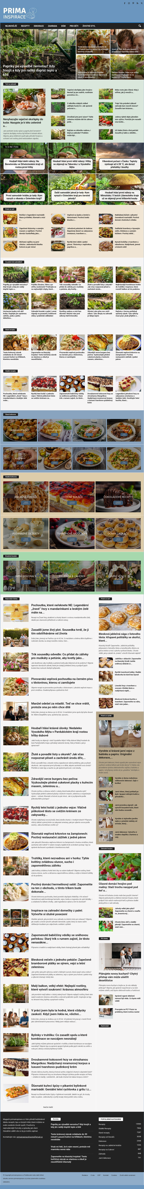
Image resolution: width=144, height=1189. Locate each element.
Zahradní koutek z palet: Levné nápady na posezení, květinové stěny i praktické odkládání (43, 313)
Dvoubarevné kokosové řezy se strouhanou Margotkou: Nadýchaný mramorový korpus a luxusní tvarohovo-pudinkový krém (100, 398)
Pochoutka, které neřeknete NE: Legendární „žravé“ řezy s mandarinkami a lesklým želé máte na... (60, 608)
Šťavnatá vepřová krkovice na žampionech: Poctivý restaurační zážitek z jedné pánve (128, 355)
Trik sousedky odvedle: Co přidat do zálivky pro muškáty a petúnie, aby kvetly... (71, 287)
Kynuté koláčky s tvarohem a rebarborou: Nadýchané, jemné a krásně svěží (127, 244)
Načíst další (48, 1107)
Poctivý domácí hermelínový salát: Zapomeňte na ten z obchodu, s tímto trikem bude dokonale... (62, 888)
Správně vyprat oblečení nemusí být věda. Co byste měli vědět (127, 998)
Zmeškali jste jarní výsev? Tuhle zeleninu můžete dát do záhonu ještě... (80, 119)
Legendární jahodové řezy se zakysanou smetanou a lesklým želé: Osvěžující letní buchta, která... (127, 397)
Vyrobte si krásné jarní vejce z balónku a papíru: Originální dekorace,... (117, 754)
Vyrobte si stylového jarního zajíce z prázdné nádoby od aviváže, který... (126, 821)
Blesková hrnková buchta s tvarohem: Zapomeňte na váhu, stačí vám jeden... (127, 701)
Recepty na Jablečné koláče (110, 1145)
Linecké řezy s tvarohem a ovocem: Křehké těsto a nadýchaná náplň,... (125, 688)
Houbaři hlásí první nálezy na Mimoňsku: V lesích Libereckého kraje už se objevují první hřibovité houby (120, 195)
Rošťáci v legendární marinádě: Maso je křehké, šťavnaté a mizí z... (32, 217)
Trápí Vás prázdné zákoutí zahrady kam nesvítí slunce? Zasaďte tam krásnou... (126, 105)
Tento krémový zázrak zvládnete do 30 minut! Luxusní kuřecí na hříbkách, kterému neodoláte (93, 49)
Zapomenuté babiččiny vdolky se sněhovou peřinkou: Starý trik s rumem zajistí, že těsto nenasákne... (60, 938)
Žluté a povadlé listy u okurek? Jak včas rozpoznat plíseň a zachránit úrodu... (100, 287)
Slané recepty (104, 1133)
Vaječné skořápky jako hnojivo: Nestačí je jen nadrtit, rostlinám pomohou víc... (80, 92)
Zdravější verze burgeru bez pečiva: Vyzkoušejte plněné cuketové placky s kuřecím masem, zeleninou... (99, 355)
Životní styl (89, 26)
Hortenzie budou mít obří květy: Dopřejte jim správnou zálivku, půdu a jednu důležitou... (14, 314)
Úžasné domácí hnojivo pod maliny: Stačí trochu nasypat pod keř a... (118, 887)
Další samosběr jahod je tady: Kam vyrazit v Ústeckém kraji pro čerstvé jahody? (72, 195)
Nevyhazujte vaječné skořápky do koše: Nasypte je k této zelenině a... (23, 123)
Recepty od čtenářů (106, 1137)
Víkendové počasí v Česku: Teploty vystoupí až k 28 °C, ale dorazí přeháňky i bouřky (119, 164)
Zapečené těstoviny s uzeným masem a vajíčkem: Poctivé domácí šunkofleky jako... (31, 231)
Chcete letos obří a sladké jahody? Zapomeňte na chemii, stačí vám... (127, 924)
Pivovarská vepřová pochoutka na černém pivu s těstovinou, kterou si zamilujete (72, 354)
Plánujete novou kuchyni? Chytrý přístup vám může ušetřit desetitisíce (118, 977)
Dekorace (39, 26)
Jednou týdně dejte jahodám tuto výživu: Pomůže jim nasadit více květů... (128, 119)
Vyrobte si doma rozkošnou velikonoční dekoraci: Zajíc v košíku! (126, 780)
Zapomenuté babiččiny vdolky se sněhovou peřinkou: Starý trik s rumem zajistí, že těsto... (71, 396)
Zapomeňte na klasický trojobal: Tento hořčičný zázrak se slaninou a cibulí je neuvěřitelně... (92, 74)
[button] (140, 26)
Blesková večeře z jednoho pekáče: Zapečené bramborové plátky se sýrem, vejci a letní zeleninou (61, 963)
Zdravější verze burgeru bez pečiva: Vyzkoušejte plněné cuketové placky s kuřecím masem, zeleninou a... (62, 782)
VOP (98, 1175)
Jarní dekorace (105, 1158)
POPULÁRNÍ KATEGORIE (111, 1119)
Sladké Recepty (105, 1128)
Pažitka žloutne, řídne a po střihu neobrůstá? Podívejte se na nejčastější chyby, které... (125, 74)
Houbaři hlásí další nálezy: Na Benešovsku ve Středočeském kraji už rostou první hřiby (24, 164)
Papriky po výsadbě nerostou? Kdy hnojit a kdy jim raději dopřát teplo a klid (30, 70)
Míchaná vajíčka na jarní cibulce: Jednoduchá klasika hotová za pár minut (31, 244)
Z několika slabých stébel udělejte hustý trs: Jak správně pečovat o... (79, 105)
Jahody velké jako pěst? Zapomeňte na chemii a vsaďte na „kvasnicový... (127, 911)
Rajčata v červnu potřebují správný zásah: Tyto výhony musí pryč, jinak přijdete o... (127, 313)
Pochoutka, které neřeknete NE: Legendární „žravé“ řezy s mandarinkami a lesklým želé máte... (15, 397)
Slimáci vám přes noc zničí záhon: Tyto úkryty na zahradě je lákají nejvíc (100, 313)
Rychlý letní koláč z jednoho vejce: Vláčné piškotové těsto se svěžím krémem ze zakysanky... (58, 811)
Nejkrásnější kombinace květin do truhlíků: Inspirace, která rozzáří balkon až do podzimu (128, 287)
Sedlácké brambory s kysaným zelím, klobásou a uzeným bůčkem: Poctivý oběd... (127, 231)
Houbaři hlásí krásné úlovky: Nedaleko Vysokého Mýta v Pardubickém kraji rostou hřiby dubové (59, 731)
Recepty (25, 26)
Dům (63, 26)
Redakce (85, 1175)
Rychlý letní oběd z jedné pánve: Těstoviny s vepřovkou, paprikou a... (79, 244)
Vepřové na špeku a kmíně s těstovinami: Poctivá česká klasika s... (78, 217)
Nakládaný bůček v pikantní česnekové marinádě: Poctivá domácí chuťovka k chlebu (127, 217)
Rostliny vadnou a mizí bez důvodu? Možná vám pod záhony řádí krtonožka (70, 313)
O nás (93, 1175)
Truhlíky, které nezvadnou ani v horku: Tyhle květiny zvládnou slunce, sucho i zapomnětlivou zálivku (60, 862)
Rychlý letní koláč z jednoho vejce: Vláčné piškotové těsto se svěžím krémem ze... (43, 396)
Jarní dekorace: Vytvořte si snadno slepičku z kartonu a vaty (126, 834)
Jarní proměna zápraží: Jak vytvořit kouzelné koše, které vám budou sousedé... (127, 807)
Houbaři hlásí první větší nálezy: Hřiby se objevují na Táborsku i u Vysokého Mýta (72, 164)
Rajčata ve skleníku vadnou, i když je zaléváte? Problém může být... (79, 132)
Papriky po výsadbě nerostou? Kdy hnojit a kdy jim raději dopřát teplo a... (15, 287)
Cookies (114, 1175)
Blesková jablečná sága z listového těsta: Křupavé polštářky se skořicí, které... (120, 637)
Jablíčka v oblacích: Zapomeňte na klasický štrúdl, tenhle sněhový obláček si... (128, 661)
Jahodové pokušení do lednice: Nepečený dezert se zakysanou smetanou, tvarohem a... (80, 231)
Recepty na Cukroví (106, 1150)
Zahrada (52, 26)
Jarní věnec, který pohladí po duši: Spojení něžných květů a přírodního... (127, 794)
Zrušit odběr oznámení (127, 1175)
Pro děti (74, 26)
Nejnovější (11, 26)
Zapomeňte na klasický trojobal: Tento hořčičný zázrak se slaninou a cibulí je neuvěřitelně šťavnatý (69, 1159)
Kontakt (106, 1175)
